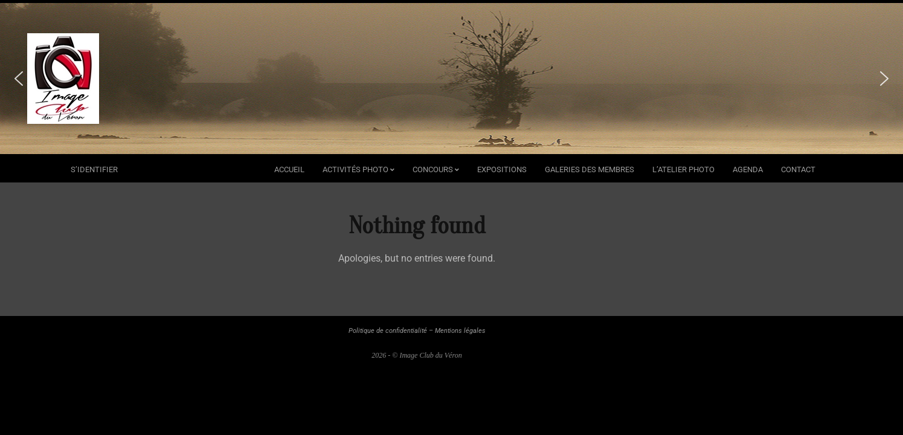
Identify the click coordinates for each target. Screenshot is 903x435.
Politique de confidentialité (388, 331)
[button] (18, 78)
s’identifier (94, 169)
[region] (451, 78)
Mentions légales (460, 331)
